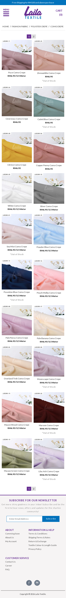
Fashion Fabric (20, 26)
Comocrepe (57, 26)
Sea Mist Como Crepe (17, 246)
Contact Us (10, 561)
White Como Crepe (17, 205)
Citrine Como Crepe (16, 164)
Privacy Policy (35, 549)
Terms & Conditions (38, 533)
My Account (11, 541)
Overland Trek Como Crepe (17, 378)
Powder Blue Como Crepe (49, 247)
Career (8, 565)
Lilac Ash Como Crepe (49, 471)
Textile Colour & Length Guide (43, 545)
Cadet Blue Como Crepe (48, 119)
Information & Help (41, 530)
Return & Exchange (37, 541)
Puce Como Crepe (16, 72)
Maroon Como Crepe (49, 425)
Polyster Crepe (39, 26)
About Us (9, 537)
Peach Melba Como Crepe (49, 292)
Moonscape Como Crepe (49, 379)
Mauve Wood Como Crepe (16, 424)
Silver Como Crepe (49, 206)
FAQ (7, 569)
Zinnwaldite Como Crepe (49, 73)
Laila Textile (40, 594)
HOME (5, 26)
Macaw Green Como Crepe (17, 471)
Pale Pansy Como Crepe (17, 337)
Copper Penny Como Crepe (49, 165)
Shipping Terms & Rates (39, 537)
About (9, 530)
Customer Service (17, 558)
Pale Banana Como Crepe (49, 338)
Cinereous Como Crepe (17, 118)
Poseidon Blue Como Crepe (17, 292)
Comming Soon (12, 533)
